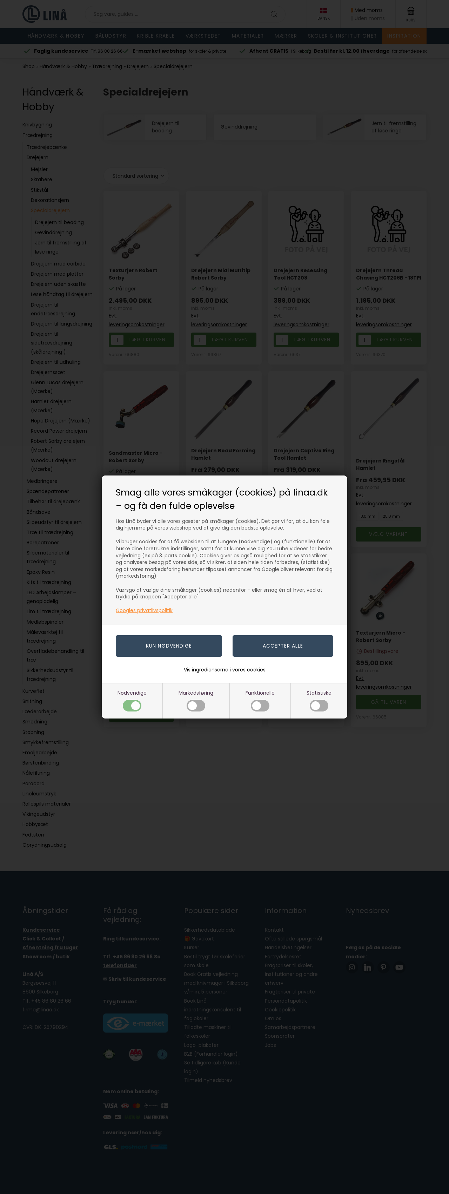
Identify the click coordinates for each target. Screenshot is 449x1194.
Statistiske (319, 700)
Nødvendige (132, 700)
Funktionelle (260, 700)
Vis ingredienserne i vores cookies (225, 669)
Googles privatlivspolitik (144, 610)
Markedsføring (196, 700)
